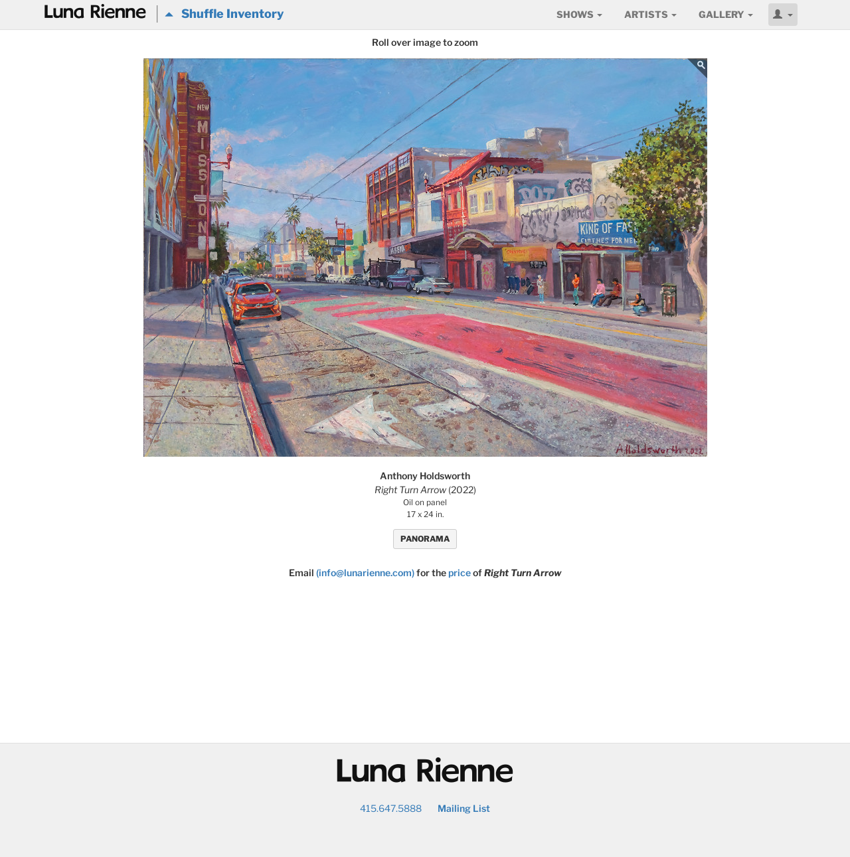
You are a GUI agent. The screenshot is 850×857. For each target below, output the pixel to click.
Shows (579, 14)
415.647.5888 (391, 808)
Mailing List (464, 808)
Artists (650, 14)
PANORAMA (425, 539)
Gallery (726, 14)
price (459, 572)
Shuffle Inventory (224, 14)
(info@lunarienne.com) (365, 572)
